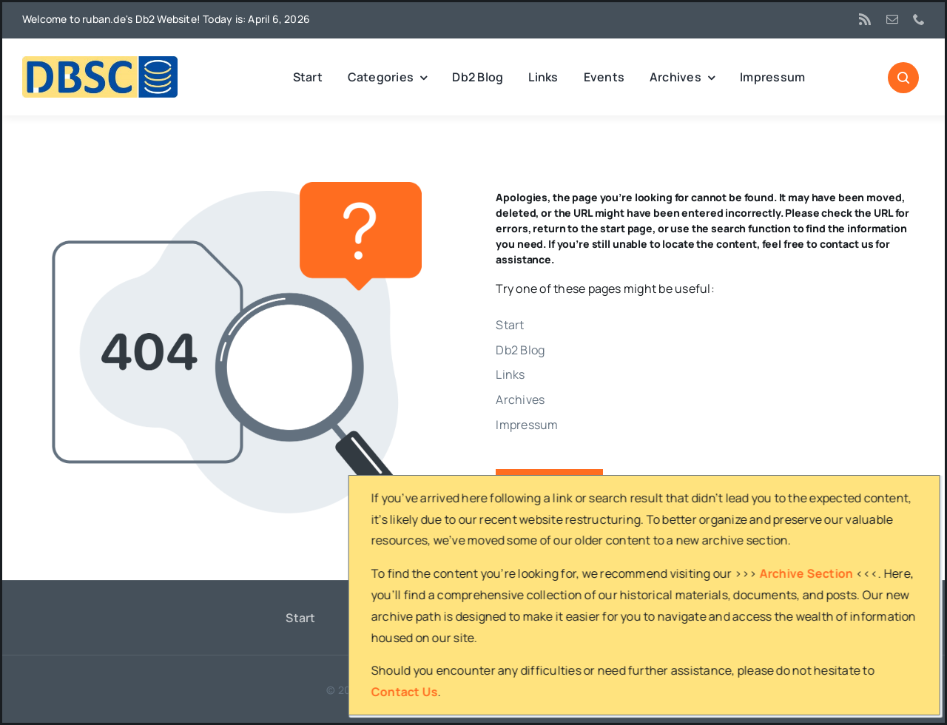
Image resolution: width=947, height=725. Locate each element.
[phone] (919, 19)
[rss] (865, 19)
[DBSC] (100, 62)
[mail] (892, 19)
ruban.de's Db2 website (456, 690)
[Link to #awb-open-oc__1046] (903, 77)
